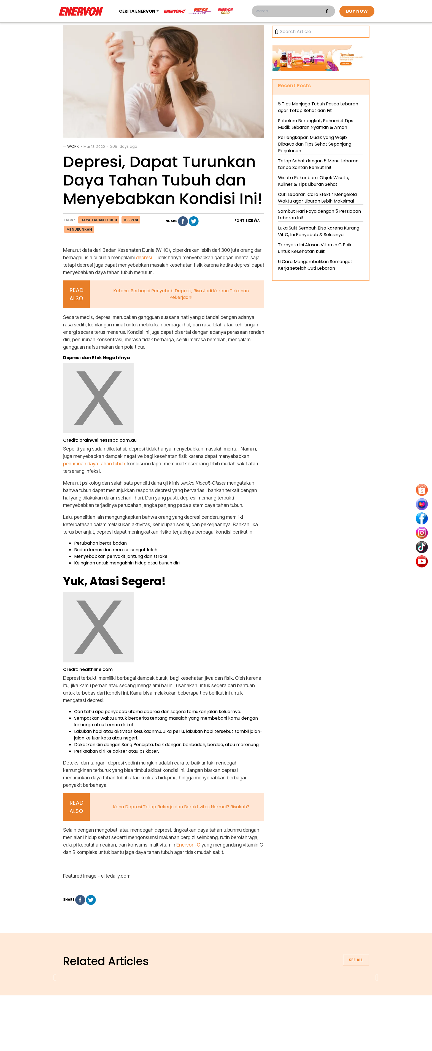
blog (284, 1010)
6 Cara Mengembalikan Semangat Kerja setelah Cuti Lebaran (315, 264)
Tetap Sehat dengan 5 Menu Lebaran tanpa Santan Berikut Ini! (318, 164)
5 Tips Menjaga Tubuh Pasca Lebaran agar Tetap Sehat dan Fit (318, 107)
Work (73, 146)
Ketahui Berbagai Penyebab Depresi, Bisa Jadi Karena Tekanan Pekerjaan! (181, 294)
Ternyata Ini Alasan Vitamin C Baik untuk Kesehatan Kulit (315, 248)
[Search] (322, 31)
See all (356, 960)
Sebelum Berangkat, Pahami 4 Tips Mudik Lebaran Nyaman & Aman (315, 124)
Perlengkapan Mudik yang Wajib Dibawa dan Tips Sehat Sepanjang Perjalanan (314, 144)
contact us (259, 1010)
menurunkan (79, 229)
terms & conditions (221, 1010)
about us (151, 1010)
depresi (131, 220)
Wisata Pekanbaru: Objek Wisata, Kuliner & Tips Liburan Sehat (313, 180)
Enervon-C (188, 845)
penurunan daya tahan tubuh (94, 463)
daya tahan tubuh (98, 220)
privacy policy (182, 1010)
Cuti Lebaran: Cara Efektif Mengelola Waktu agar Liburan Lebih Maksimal (317, 197)
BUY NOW (357, 11)
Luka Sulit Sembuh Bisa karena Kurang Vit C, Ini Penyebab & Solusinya (318, 231)
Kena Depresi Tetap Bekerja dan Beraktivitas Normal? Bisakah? (181, 807)
